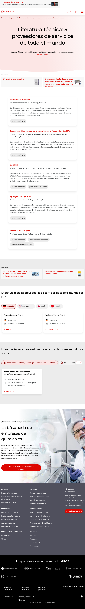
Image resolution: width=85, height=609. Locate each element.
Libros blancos (35, 542)
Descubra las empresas (38, 493)
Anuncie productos (8, 523)
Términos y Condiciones (25, 597)
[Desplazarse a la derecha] (80, 362)
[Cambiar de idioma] (75, 11)
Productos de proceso (9, 519)
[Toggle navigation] (82, 11)
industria (40, 55)
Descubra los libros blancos (40, 512)
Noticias (33, 535)
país (46, 55)
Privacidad (21, 600)
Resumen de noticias (8, 502)
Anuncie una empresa (37, 500)
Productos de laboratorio (10, 516)
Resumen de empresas (38, 503)
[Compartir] (71, 11)
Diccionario (5, 535)
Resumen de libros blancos (39, 526)
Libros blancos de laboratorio (40, 516)
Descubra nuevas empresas (39, 496)
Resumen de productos (9, 526)
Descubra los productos (9, 512)
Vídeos (3, 539)
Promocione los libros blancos (41, 523)
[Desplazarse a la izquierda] (77, 362)
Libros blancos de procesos (39, 519)
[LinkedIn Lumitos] (82, 597)
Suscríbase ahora (74, 511)
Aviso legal (9, 597)
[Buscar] (66, 11)
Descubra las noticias (9, 493)
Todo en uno (34, 546)
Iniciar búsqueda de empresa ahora (21, 467)
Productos (33, 539)
